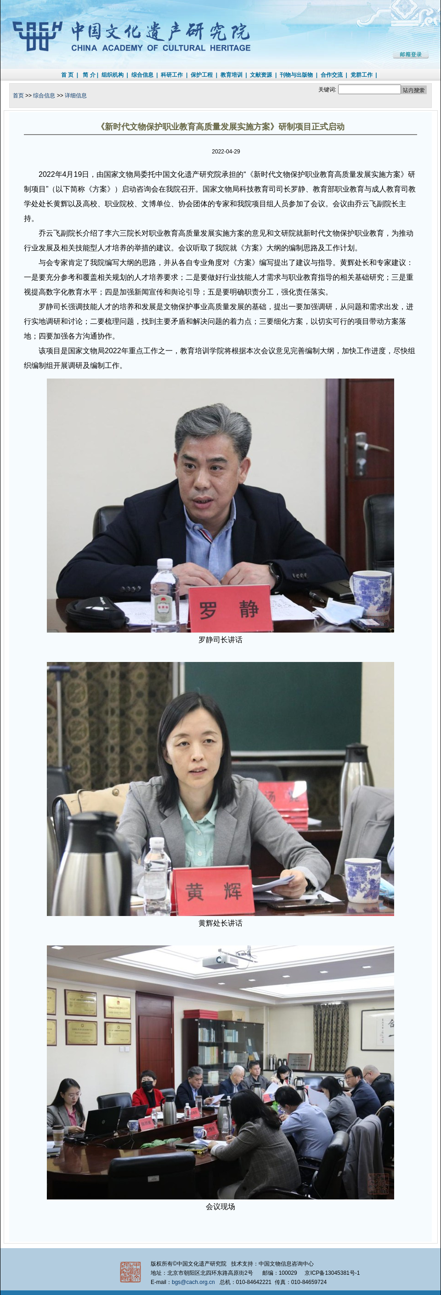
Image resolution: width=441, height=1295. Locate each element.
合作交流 (332, 75)
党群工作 (362, 75)
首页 (18, 95)
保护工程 (202, 75)
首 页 (67, 75)
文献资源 (261, 75)
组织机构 (113, 75)
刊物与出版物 (296, 75)
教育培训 (231, 75)
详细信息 (76, 95)
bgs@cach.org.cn (193, 1282)
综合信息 (142, 75)
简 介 (89, 75)
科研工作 (172, 75)
